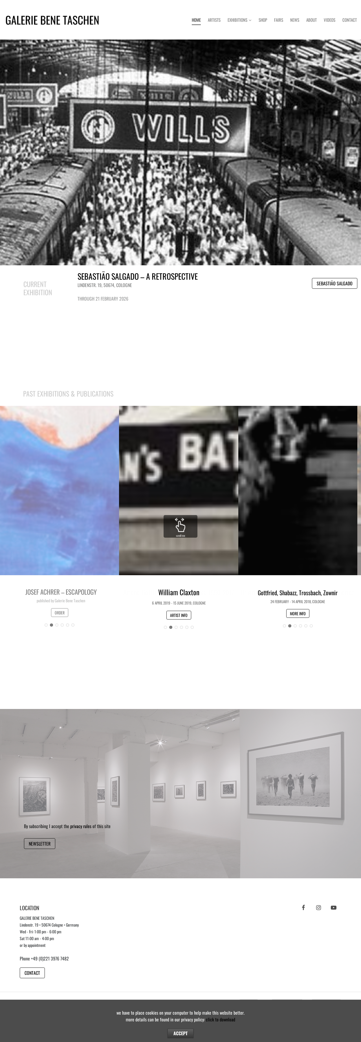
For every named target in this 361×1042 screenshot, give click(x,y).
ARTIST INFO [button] (179, 615)
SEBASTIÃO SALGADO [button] (335, 283)
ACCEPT (180, 1033)
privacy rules (80, 826)
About (311, 20)
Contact (349, 20)
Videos (329, 20)
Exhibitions (237, 20)
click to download (220, 1019)
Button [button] (181, 152)
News (294, 20)
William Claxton (178, 592)
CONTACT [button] (32, 972)
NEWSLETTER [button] (39, 843)
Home (196, 20)
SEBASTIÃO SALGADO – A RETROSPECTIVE (138, 276)
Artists (214, 20)
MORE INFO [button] (298, 613)
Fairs (278, 20)
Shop (263, 20)
